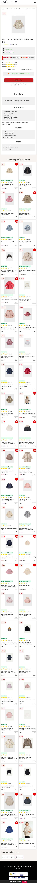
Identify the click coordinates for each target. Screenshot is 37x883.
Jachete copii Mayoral (19, 8)
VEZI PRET (18, 80)
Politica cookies (16, 881)
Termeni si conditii (8, 866)
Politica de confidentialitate (21, 866)
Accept (24, 881)
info (16, 188)
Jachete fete (9, 8)
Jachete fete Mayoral (31, 8)
